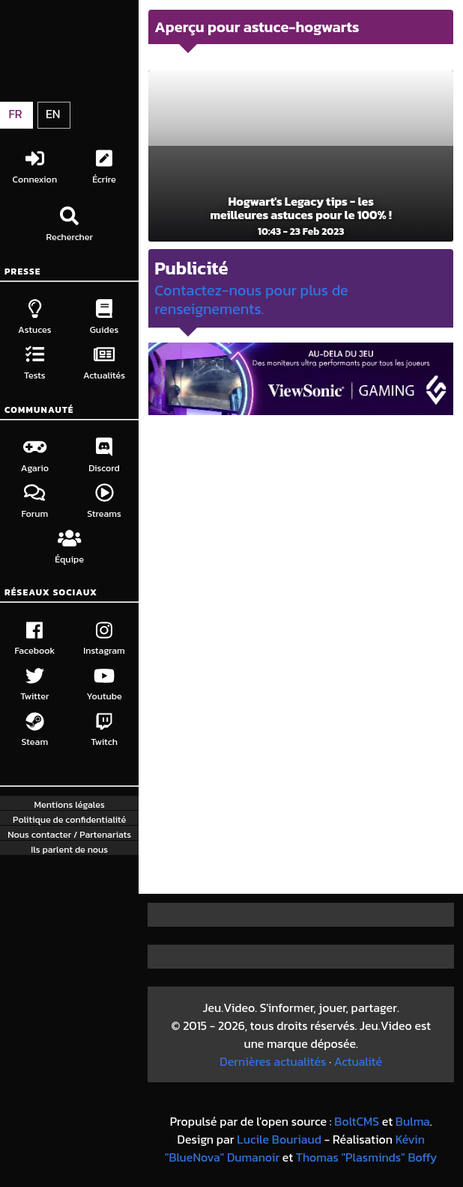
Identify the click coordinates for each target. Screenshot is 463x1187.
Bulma (413, 1121)
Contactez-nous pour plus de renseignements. (251, 299)
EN (53, 114)
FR (15, 114)
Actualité (358, 1061)
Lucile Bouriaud (279, 1139)
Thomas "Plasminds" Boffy (367, 1157)
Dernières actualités (273, 1061)
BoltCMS (356, 1121)
